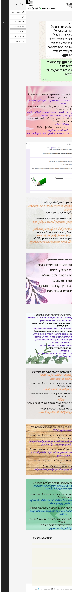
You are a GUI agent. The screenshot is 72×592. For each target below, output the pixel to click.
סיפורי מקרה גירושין (61, 559)
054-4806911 (23, 8)
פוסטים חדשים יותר (15, 538)
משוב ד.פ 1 (65, 84)
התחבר (64, 574)
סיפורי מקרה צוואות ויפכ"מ (59, 562)
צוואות (65, 565)
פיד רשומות (63, 578)
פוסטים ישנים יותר (57, 536)
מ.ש (70, 477)
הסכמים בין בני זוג (61, 556)
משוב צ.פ (66, 251)
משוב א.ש (66, 139)
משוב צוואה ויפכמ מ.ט (60, 195)
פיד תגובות (63, 581)
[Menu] (4, 4)
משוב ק (68, 421)
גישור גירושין (63, 553)
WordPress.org (62, 584)
